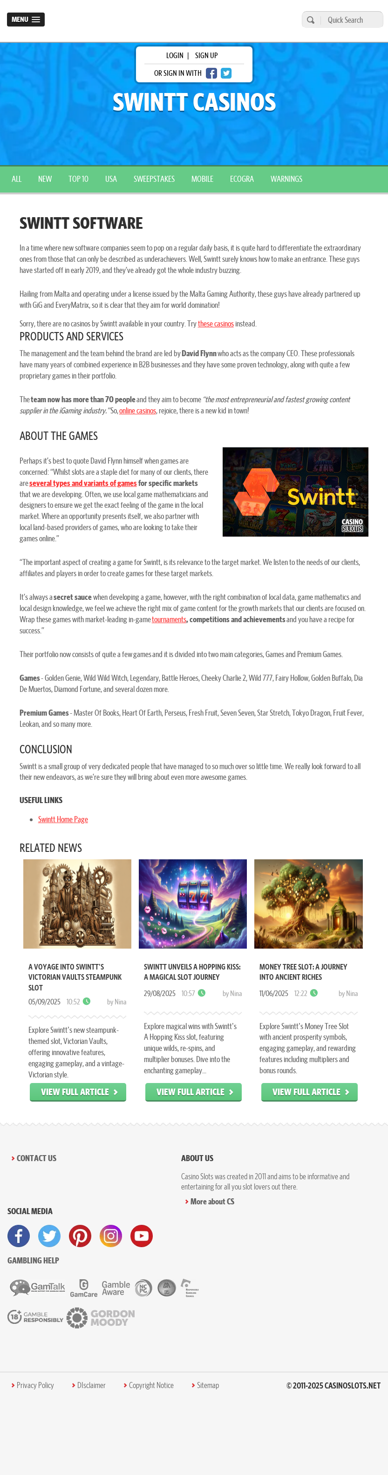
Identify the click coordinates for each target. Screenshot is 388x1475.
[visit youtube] (141, 1236)
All (16, 179)
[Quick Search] (349, 20)
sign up (206, 55)
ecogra (242, 179)
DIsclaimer (91, 1385)
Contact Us (36, 1158)
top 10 (78, 179)
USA (111, 179)
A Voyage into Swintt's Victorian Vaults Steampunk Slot (75, 977)
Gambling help (33, 1260)
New (45, 179)
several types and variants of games (83, 483)
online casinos (137, 410)
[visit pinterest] (80, 1236)
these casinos (216, 323)
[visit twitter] (49, 1236)
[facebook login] (211, 73)
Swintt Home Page (63, 819)
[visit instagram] (111, 1236)
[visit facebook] (18, 1236)
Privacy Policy (35, 1385)
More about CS (212, 1201)
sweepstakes (154, 179)
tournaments (169, 619)
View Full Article (75, 1091)
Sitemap (208, 1385)
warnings (286, 179)
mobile (202, 179)
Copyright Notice (151, 1385)
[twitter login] (226, 73)
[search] (309, 20)
